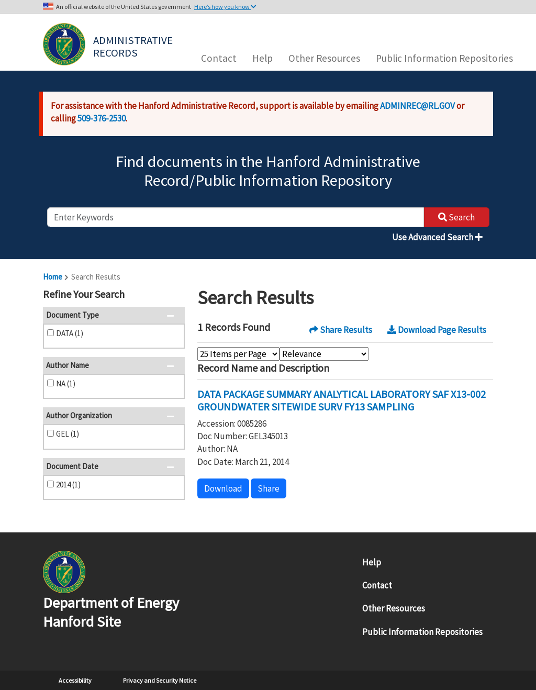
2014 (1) (68, 484)
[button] (173, 295)
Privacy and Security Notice (159, 680)
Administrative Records (134, 46)
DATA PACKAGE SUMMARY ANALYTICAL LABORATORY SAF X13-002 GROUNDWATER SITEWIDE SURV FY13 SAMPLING (341, 400)
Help (262, 58)
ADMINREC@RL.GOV (417, 106)
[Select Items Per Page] (238, 354)
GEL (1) (67, 434)
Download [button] (223, 488)
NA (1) (65, 383)
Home (52, 277)
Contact (219, 58)
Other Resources (324, 58)
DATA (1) (69, 333)
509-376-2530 (101, 118)
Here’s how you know (225, 6)
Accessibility (75, 680)
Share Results (340, 330)
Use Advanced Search (437, 237)
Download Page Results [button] (436, 330)
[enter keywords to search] (235, 217)
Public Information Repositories (444, 58)
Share (269, 488)
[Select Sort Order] (324, 354)
